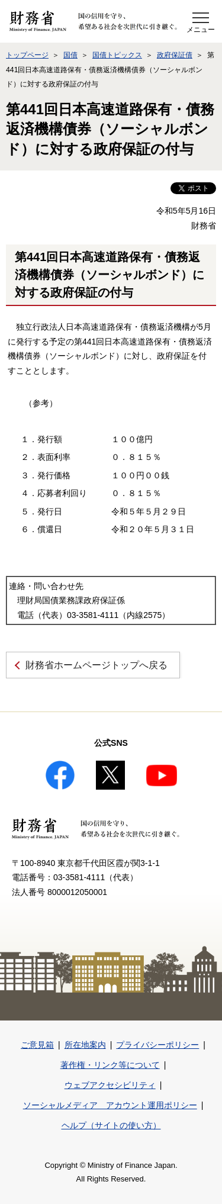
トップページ (27, 55)
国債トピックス (117, 55)
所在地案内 (85, 1045)
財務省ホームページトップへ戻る (96, 665)
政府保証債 (174, 55)
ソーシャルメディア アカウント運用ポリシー (110, 1105)
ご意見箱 (37, 1045)
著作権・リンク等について (110, 1065)
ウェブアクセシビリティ (110, 1085)
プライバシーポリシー (157, 1045)
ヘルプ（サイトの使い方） (111, 1125)
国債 (70, 55)
